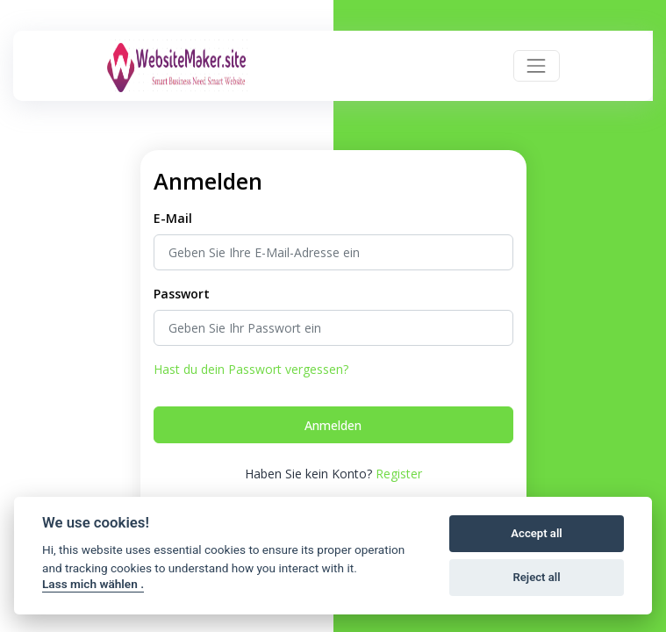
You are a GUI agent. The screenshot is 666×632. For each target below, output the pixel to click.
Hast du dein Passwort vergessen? (251, 369)
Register (399, 473)
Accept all (536, 533)
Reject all (536, 577)
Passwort (182, 293)
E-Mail (173, 218)
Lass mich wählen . (93, 584)
